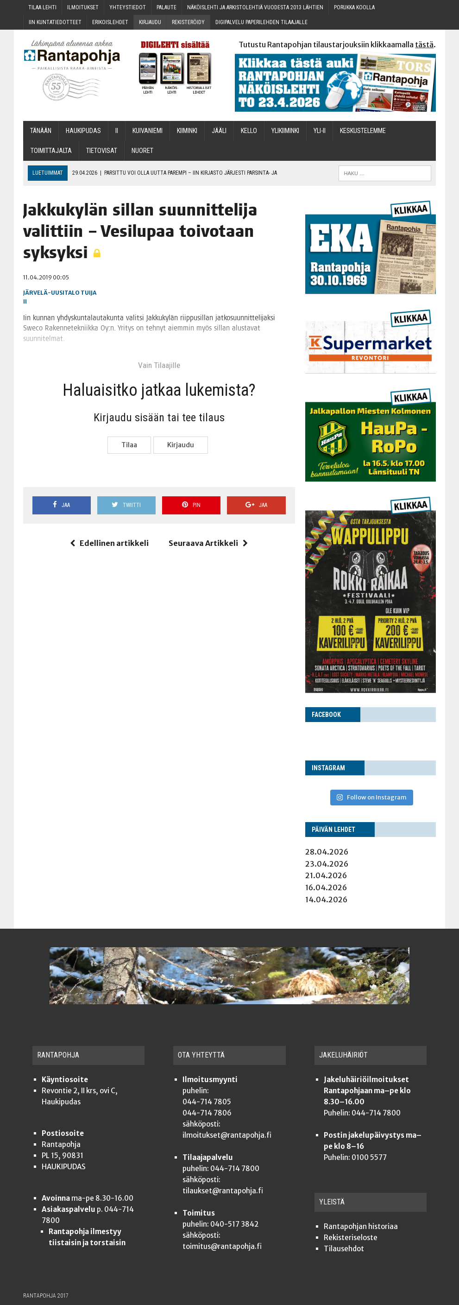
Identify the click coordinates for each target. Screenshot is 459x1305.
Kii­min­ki (187, 131)
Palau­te (166, 7)
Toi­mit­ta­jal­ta (51, 151)
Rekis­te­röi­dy (188, 22)
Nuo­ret (142, 151)
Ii (116, 131)
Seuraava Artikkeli (208, 543)
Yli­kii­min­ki (285, 131)
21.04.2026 (326, 875)
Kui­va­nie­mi (147, 131)
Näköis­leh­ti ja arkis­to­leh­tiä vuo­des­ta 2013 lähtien (255, 7)
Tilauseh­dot (344, 1248)
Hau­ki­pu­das (83, 131)
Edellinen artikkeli (109, 543)
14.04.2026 (326, 899)
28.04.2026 (326, 851)
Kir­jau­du (150, 22)
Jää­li (219, 131)
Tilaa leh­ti (42, 7)
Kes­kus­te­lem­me (363, 131)
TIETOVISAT (101, 151)
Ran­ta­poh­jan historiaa (361, 1226)
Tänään (40, 131)
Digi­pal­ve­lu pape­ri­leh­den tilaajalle (261, 22)
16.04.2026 (326, 887)
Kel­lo (249, 131)
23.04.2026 (326, 863)
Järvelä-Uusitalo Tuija (59, 292)
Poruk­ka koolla (354, 7)
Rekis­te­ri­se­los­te (350, 1237)
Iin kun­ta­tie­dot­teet (55, 22)
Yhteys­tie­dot (127, 7)
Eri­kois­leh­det (110, 22)
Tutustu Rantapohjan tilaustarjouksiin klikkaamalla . (337, 44)
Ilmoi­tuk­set (83, 7)
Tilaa (129, 445)
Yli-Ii (320, 131)
